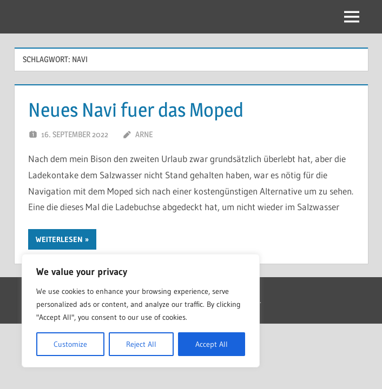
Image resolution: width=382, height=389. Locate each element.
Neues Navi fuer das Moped (135, 110)
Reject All (141, 344)
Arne (144, 134)
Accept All (211, 344)
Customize (70, 344)
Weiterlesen (59, 239)
